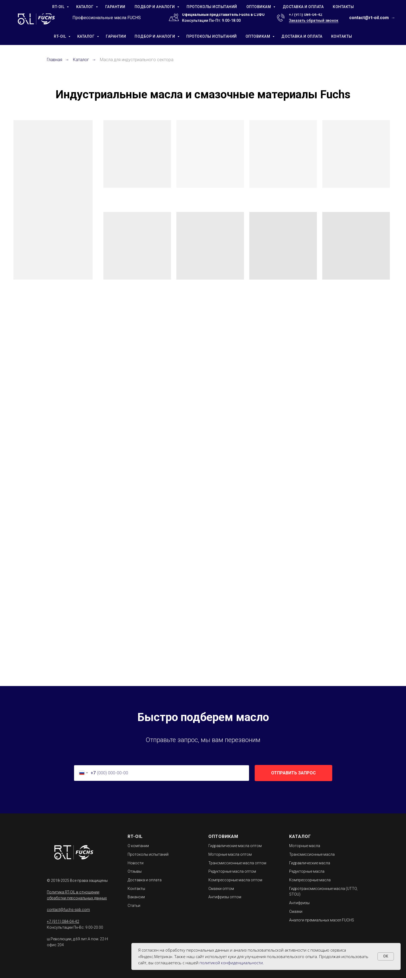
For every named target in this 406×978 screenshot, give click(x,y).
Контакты (136, 888)
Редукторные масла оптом (232, 871)
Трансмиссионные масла (312, 854)
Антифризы (299, 903)
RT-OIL (60, 36)
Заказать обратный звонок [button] (313, 20)
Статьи (134, 905)
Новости (136, 863)
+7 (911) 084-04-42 (305, 14)
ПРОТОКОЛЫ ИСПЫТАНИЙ (211, 36)
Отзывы (135, 871)
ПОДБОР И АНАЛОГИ (155, 36)
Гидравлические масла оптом (235, 846)
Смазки (295, 911)
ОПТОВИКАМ (258, 36)
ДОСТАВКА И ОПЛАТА (302, 36)
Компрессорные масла (310, 880)
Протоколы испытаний (148, 854)
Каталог (81, 59)
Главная (54, 59)
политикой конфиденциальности (231, 962)
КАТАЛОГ (86, 36)
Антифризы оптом (224, 897)
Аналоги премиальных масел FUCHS (321, 920)
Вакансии (136, 897)
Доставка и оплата (145, 880)
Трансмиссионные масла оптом (237, 863)
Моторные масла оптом (230, 854)
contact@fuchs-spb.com (68, 909)
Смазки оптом (221, 888)
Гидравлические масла (309, 863)
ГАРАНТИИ (116, 36)
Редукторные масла (306, 871)
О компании (138, 846)
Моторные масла (304, 846)
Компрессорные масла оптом (235, 880)
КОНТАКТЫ (341, 36)
